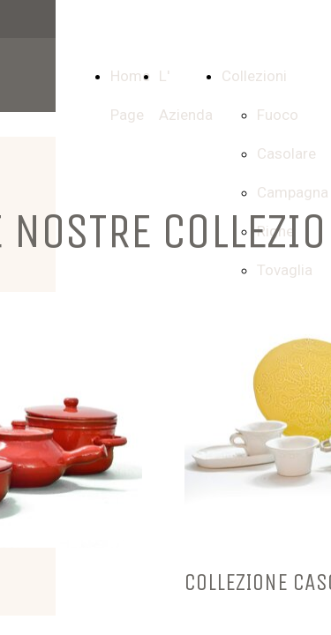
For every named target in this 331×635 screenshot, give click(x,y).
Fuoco (277, 114)
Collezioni (254, 76)
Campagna (292, 192)
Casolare (286, 153)
